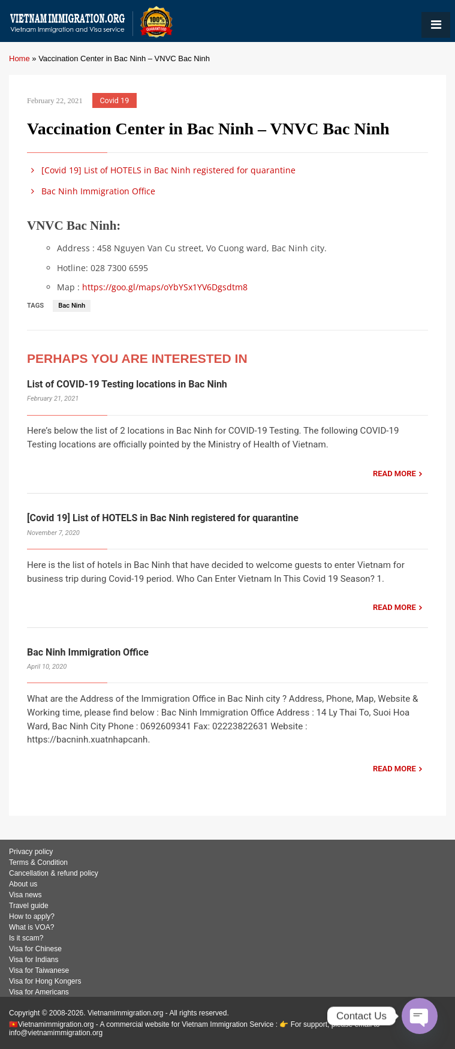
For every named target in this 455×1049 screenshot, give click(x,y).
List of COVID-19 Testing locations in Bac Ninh (127, 384)
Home (19, 58)
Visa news (25, 895)
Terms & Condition (38, 862)
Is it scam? (26, 938)
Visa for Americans (39, 992)
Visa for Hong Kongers (45, 981)
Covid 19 (114, 100)
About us (23, 884)
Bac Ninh (71, 305)
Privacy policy (31, 851)
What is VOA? (31, 927)
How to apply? (32, 916)
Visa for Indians (34, 959)
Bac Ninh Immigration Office (91, 191)
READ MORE (394, 473)
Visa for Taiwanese (39, 970)
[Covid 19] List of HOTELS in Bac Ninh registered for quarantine (161, 170)
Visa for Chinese (35, 949)
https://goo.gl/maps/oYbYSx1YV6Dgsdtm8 (165, 287)
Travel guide (29, 905)
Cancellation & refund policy (53, 873)
